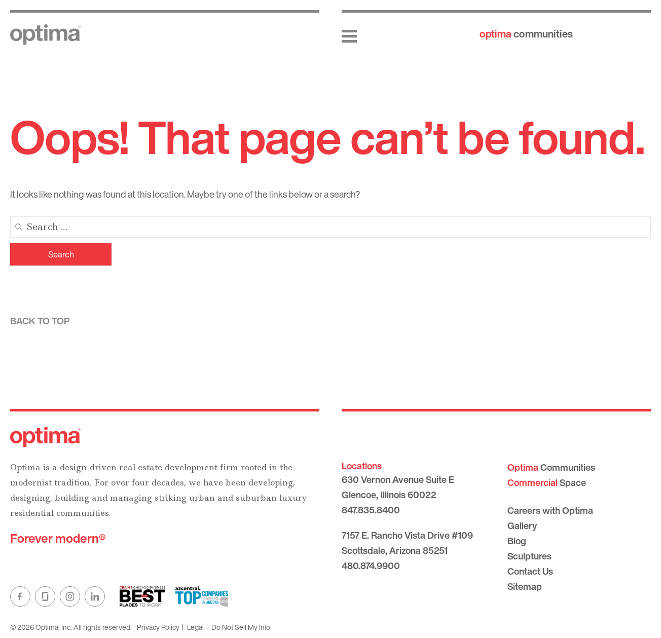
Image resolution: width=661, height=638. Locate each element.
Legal (195, 627)
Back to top (40, 320)
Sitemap (524, 586)
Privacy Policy (158, 627)
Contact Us (530, 571)
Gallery (522, 525)
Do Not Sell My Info (240, 627)
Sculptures (529, 555)
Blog (516, 540)
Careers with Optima (550, 510)
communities (526, 33)
